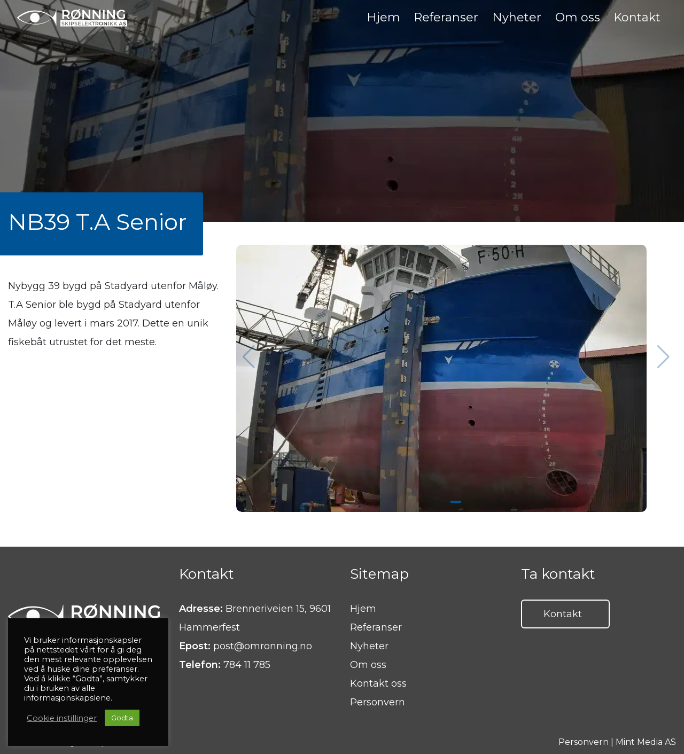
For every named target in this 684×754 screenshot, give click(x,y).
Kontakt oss (378, 683)
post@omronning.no (262, 646)
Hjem (363, 609)
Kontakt (562, 614)
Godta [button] (122, 717)
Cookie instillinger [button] (62, 718)
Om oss (368, 665)
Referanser (376, 627)
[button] (663, 357)
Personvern (377, 702)
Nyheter (369, 646)
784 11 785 (246, 665)
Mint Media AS (646, 742)
